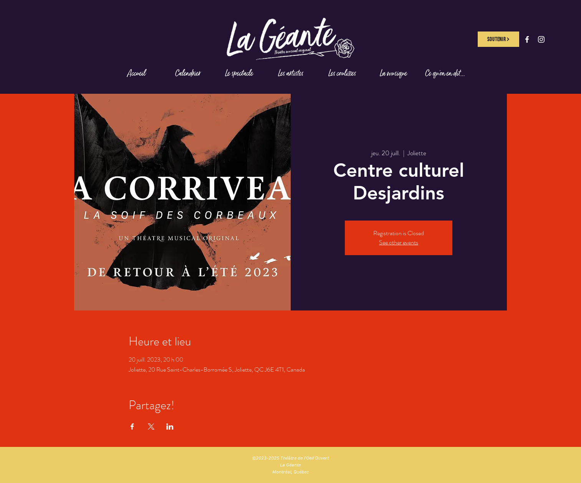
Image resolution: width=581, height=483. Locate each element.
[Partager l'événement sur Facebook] (132, 426)
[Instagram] (541, 39)
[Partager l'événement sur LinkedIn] (170, 426)
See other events (398, 242)
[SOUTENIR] (498, 39)
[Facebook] (527, 39)
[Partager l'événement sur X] (151, 426)
